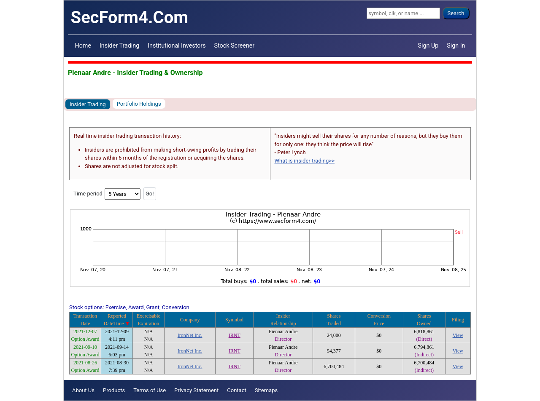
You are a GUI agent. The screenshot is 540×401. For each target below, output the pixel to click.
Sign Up (428, 45)
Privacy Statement (196, 390)
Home (83, 45)
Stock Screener (234, 45)
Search (456, 13)
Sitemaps (266, 390)
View (458, 335)
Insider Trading (119, 45)
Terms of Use (149, 390)
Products (114, 390)
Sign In (456, 45)
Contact (236, 390)
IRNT (234, 335)
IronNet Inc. (190, 335)
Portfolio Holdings (139, 104)
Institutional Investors (176, 45)
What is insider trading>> (305, 161)
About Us (83, 390)
